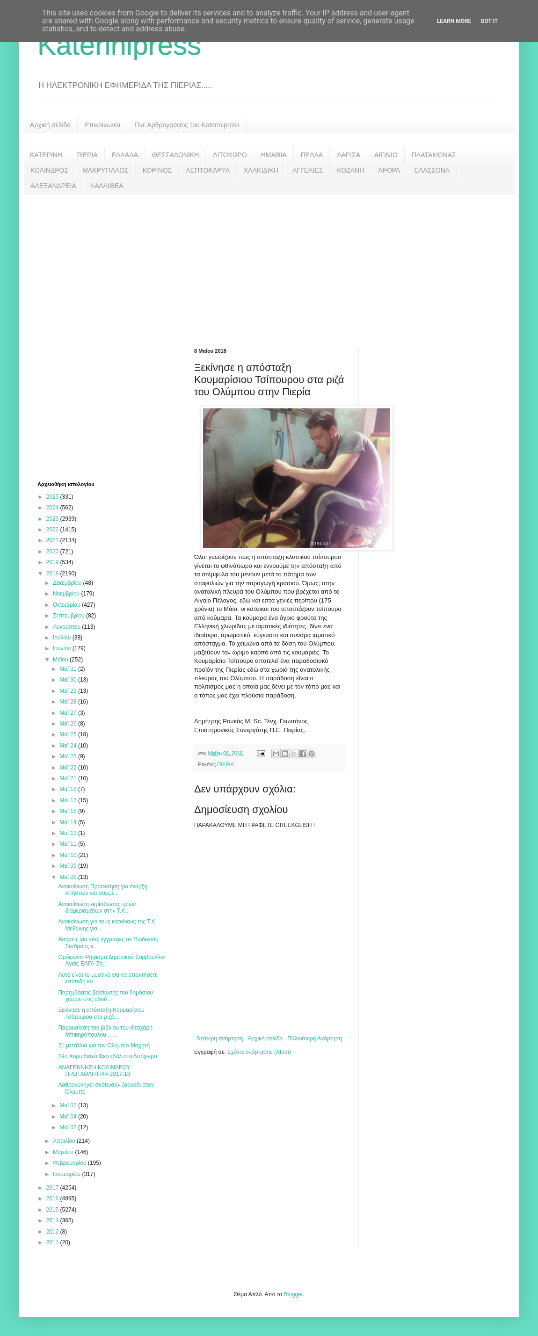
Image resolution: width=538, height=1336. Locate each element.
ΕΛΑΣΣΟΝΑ (432, 170)
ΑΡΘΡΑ (389, 170)
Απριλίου (65, 1141)
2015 (53, 1209)
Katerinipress (119, 45)
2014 (53, 1220)
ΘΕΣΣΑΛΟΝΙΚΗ (175, 155)
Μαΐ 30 (68, 679)
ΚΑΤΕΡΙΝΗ (46, 155)
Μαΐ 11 (68, 844)
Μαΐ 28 (68, 701)
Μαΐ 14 (68, 822)
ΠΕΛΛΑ (312, 155)
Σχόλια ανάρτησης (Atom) (259, 1052)
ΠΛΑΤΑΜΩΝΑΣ (434, 155)
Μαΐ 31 (68, 669)
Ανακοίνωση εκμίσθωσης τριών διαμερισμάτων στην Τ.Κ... (97, 907)
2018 (53, 573)
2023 (53, 519)
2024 (53, 507)
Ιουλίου (63, 637)
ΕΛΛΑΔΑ (125, 155)
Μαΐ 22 (68, 767)
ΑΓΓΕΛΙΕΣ (307, 170)
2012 (53, 1231)
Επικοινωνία (102, 125)
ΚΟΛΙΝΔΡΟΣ (49, 170)
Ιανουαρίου (67, 1174)
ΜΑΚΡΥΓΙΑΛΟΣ (105, 170)
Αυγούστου (67, 627)
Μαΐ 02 (68, 1127)
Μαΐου (61, 659)
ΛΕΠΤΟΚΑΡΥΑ (208, 170)
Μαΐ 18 (68, 789)
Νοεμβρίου (67, 593)
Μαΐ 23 (68, 756)
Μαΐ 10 (68, 855)
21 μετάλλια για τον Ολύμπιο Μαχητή (104, 1045)
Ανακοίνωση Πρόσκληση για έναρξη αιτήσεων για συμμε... (102, 889)
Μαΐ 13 (68, 833)
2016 (53, 1198)
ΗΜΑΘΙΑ (274, 155)
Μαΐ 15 (68, 811)
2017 (53, 1187)
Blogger (293, 1294)
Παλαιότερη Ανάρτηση (314, 1038)
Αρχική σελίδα (50, 125)
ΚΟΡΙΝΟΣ (157, 170)
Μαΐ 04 (68, 1116)
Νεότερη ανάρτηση (219, 1038)
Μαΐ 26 (68, 723)
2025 (53, 497)
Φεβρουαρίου (70, 1163)
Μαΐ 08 (68, 877)
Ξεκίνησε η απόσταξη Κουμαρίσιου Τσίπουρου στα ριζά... (101, 1013)
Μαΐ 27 (68, 713)
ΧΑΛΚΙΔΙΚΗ (261, 170)
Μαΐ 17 (68, 800)
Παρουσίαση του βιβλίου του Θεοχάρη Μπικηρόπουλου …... (105, 1031)
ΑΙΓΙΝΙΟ (386, 155)
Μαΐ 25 (68, 734)
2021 (53, 540)
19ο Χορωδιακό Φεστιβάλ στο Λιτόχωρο (107, 1056)
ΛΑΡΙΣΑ (348, 155)
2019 (53, 562)
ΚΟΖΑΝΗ (350, 170)
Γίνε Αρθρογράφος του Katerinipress (187, 125)
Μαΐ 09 (68, 866)
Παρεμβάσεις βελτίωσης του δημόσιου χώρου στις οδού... (105, 995)
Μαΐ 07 (68, 1105)
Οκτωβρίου (67, 605)
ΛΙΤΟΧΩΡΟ (230, 155)
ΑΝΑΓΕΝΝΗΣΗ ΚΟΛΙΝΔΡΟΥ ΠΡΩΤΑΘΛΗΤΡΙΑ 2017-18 (94, 1070)
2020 (53, 551)
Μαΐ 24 (68, 745)
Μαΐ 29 (68, 691)
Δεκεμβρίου (68, 583)
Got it (489, 21)
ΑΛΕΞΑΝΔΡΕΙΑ (53, 185)
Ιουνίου (63, 648)
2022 (53, 529)
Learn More (454, 21)
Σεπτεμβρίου (69, 615)
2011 (53, 1242)
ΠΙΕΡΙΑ (87, 155)
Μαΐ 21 (68, 778)
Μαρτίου (64, 1152)
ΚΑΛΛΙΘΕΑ (107, 185)
